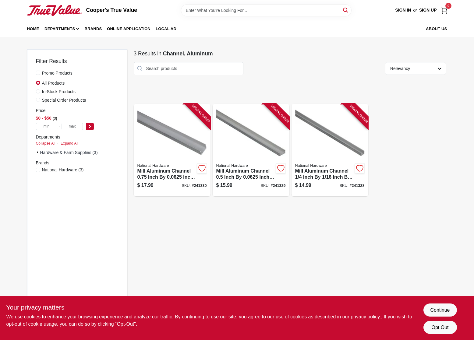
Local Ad (166, 28)
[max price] (72, 126)
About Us (436, 28)
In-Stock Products (59, 91)
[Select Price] (90, 126)
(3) (63, 169)
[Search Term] (266, 10)
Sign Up (428, 10)
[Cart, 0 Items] (444, 10)
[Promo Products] (38, 73)
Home (33, 28)
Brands (93, 28)
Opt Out (439, 327)
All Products (53, 83)
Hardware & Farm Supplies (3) (69, 152)
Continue (440, 310)
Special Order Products (64, 100)
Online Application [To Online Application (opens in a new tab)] (128, 28)
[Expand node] (38, 152)
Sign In (403, 10)
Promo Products (57, 73)
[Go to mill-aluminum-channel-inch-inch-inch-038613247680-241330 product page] (172, 150)
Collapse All (45, 143)
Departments (59, 28)
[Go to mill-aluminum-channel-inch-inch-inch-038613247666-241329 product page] (251, 150)
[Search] (345, 10)
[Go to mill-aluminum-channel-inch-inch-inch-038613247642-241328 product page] (330, 150)
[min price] (46, 126)
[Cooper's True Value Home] (54, 10)
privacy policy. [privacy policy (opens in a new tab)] (366, 316)
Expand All (69, 143)
